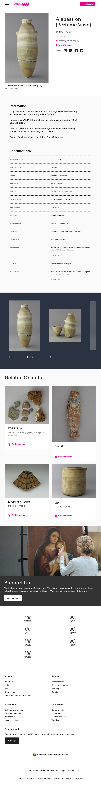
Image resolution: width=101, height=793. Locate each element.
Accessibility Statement (73, 778)
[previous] (12, 357)
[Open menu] (7, 4)
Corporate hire (57, 710)
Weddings (55, 720)
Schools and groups (14, 710)
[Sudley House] (73, 643)
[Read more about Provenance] (70, 252)
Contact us (10, 692)
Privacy (22, 778)
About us (9, 682)
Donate (54, 692)
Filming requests (58, 717)
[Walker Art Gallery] (27, 643)
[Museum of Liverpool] (27, 619)
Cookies (56, 778)
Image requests (12, 720)
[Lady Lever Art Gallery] (27, 655)
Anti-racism (10, 717)
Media (7, 689)
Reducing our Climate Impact (18, 695)
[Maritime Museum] (73, 631)
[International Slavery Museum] (27, 631)
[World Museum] (73, 619)
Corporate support (59, 685)
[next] (47, 357)
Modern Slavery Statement (39, 778)
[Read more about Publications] (70, 276)
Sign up (12, 741)
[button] (24, 326)
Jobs (7, 685)
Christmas (56, 713)
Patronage (56, 689)
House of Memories (14, 713)
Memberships (57, 682)
